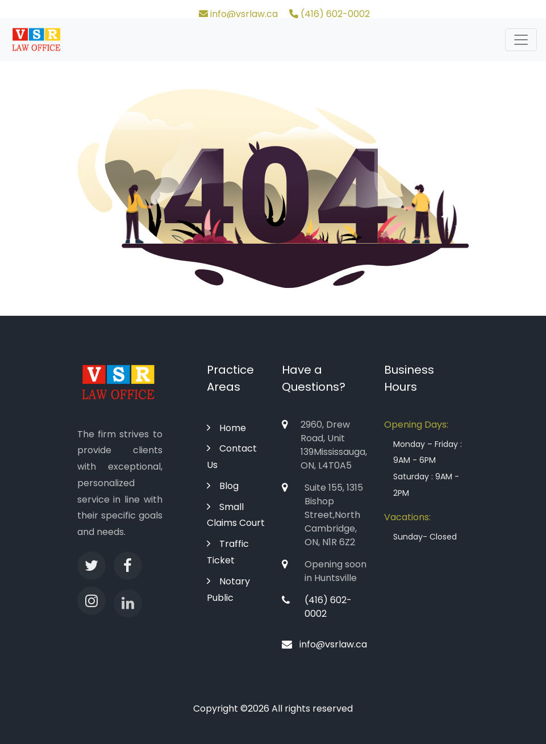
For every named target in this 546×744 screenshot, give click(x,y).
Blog (223, 485)
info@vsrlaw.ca (238, 13)
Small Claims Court (236, 515)
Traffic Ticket (228, 552)
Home (226, 427)
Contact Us (232, 456)
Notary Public (228, 589)
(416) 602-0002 (329, 13)
